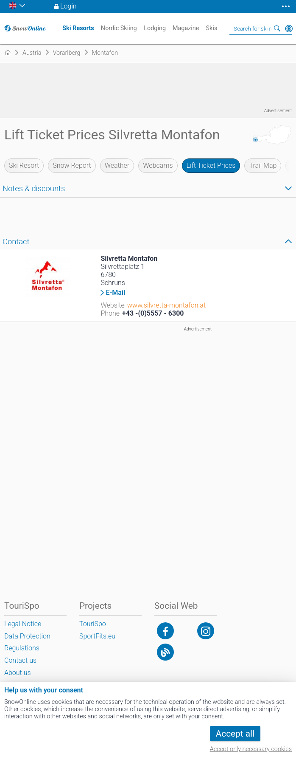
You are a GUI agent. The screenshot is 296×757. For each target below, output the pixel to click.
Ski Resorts (78, 28)
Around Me (288, 28)
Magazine (186, 28)
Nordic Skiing (119, 28)
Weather (117, 165)
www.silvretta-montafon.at (166, 305)
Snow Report (72, 165)
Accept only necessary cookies (251, 749)
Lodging (155, 28)
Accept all (235, 734)
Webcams (158, 165)
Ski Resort (24, 165)
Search (276, 28)
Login (68, 6)
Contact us (20, 660)
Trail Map (262, 165)
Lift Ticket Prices (211, 165)
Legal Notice (22, 624)
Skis (212, 28)
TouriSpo (92, 624)
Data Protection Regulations (27, 642)
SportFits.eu (97, 636)
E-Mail (115, 292)
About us (17, 673)
